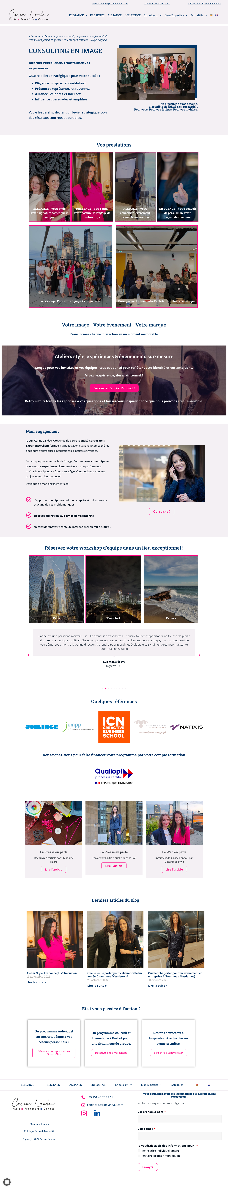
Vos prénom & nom (152, 1112)
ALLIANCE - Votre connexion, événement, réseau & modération (135, 213)
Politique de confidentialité (39, 1132)
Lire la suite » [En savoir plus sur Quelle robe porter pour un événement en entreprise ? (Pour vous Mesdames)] (158, 987)
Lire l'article (53, 870)
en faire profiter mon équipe (161, 1156)
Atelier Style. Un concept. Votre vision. (52, 974)
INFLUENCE (133, 15)
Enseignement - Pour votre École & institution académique (156, 301)
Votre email (146, 1130)
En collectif (153, 15)
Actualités (198, 15)
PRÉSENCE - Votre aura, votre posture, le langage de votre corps (92, 213)
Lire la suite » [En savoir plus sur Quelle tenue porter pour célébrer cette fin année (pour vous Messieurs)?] (97, 987)
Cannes (171, 618)
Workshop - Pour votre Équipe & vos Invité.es (70, 301)
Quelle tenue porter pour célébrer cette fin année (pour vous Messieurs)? (114, 975)
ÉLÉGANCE (78, 15)
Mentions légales (39, 1125)
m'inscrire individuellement (160, 1151)
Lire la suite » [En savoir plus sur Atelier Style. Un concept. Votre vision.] (36, 983)
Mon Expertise (176, 15)
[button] (28, 655)
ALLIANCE (114, 15)
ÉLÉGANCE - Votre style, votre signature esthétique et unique (49, 213)
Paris (56, 618)
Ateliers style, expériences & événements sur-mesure (114, 356)
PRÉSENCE (97, 15)
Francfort (113, 618)
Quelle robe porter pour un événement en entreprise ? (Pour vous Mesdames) (175, 975)
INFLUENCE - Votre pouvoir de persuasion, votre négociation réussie (177, 213)
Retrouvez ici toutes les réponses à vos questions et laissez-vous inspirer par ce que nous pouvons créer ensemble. (114, 401)
